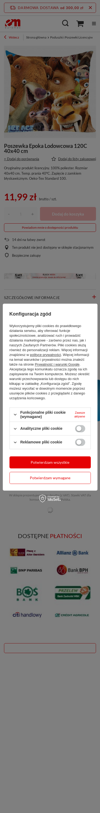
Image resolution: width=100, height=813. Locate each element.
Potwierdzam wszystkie (50, 462)
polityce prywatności (45, 355)
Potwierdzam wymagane (50, 477)
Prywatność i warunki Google (57, 364)
